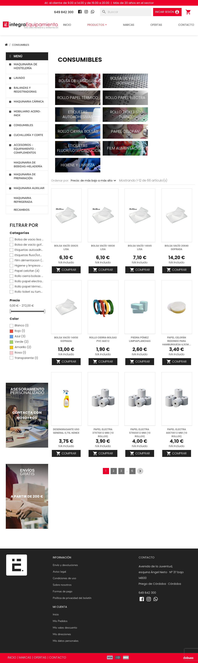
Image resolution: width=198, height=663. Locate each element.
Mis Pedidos (60, 621)
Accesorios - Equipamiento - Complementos (22, 149)
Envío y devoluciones (65, 565)
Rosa (20, 352)
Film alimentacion (29, 260)
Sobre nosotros (62, 585)
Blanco (21, 325)
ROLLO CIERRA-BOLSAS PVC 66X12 (103, 339)
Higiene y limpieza (29, 265)
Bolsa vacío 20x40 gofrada (177, 247)
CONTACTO (57, 657)
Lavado (17, 78)
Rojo (20, 331)
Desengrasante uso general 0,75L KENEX (66, 431)
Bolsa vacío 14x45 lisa (140, 247)
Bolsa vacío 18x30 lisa (103, 247)
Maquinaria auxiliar (26, 188)
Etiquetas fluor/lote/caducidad (29, 255)
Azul (20, 336)
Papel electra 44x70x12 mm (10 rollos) (176, 433)
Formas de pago (62, 591)
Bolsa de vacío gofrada (29, 245)
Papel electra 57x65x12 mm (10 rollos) (139, 433)
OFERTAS (40, 657)
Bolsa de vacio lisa (29, 239)
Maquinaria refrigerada (23, 200)
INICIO (12, 657)
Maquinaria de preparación (22, 176)
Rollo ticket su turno (29, 292)
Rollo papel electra (29, 281)
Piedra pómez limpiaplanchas (139, 339)
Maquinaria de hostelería (23, 66)
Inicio (56, 614)
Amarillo (23, 347)
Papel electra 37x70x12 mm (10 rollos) (103, 433)
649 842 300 (147, 593)
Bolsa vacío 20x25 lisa (66, 247)
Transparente (26, 358)
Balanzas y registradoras (23, 90)
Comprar (66, 269)
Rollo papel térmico (29, 286)
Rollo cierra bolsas (29, 276)
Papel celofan (27, 271)
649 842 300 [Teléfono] (63, 12)
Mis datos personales (66, 641)
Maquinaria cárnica (26, 101)
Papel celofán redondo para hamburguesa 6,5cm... (176, 341)
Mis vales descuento (65, 627)
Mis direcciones (62, 634)
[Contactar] (27, 415)
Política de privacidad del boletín (72, 598)
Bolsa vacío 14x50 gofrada (66, 339)
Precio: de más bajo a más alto (94, 180)
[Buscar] (125, 12)
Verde (21, 342)
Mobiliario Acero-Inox (25, 113)
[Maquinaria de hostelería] (27, 496)
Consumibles (21, 125)
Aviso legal (59, 572)
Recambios (22, 210)
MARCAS (25, 657)
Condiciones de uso (64, 578)
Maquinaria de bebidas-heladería (28, 164)
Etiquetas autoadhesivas (29, 250)
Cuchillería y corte (26, 135)
